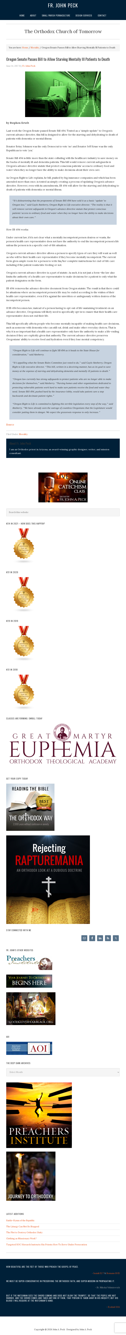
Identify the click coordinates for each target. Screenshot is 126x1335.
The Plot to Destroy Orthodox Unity (24, 1232)
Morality (23, 434)
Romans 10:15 (113, 1273)
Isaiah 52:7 (98, 1273)
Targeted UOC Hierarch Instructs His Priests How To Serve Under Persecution (46, 1244)
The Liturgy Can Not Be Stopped (22, 1226)
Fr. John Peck (63, 5)
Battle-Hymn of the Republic (20, 1220)
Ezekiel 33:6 (114, 1307)
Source (10, 424)
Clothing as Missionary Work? (21, 1238)
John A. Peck (86, 1329)
